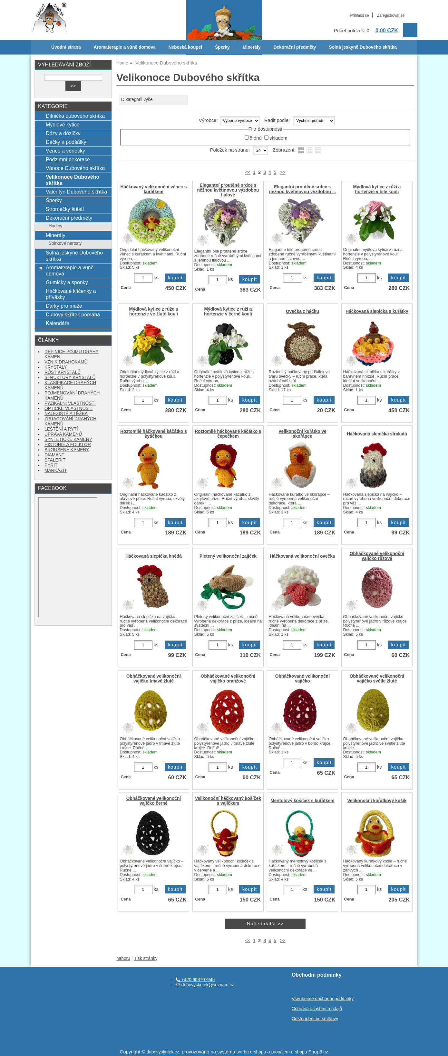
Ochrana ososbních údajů (317, 1008)
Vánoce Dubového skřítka (75, 168)
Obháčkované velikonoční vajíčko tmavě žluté (153, 678)
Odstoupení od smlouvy (315, 1018)
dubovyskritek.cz (162, 1052)
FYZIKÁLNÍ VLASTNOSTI (70, 403)
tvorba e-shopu (251, 1052)
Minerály (252, 47)
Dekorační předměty (295, 47)
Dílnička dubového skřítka (75, 116)
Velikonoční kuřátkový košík (377, 800)
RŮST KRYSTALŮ (62, 372)
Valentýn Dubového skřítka (76, 191)
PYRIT (50, 465)
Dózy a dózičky (63, 133)
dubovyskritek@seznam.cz (205, 984)
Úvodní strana (66, 47)
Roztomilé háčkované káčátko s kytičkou (153, 434)
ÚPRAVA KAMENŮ (63, 434)
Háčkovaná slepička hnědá (153, 556)
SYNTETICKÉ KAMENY (68, 439)
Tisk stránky (146, 958)
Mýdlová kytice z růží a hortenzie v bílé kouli (377, 189)
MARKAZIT (55, 470)
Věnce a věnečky (65, 151)
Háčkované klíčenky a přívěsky (71, 294)
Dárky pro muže (64, 306)
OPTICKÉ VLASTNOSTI (68, 408)
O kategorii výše (136, 99)
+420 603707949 (195, 979)
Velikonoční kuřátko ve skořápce (302, 434)
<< (247, 172)
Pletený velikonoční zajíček (228, 556)
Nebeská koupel (185, 47)
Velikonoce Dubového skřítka (72, 180)
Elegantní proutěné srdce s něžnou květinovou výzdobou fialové (228, 190)
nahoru (123, 958)
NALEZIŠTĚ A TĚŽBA (66, 413)
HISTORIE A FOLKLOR (67, 444)
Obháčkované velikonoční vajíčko (302, 678)
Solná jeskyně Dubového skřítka (362, 47)
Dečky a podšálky (66, 142)
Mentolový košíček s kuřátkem (302, 800)
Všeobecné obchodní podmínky (323, 998)
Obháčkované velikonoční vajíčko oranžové (228, 678)
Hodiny (56, 226)
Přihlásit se (359, 15)
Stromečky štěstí (65, 209)
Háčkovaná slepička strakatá (377, 434)
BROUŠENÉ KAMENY (66, 449)
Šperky (222, 47)
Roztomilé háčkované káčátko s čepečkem (228, 434)
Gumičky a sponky (67, 282)
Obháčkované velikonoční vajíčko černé (153, 801)
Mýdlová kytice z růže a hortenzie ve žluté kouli (153, 311)
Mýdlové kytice (63, 124)
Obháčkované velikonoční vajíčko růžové (377, 556)
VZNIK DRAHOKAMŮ (65, 362)
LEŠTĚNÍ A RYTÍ (61, 429)
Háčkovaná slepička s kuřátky (377, 311)
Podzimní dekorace (68, 159)
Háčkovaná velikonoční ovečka (302, 556)
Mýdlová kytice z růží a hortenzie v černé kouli (228, 311)
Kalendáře (57, 323)
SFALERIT (54, 460)
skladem (278, 138)
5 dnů (256, 138)
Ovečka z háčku (302, 311)
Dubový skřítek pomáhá (73, 314)
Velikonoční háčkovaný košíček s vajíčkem (228, 801)
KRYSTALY (55, 367)
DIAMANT (54, 455)
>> (282, 172)
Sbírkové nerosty (65, 243)
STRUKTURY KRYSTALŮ (69, 377)
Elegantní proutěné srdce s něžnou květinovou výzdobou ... (302, 189)
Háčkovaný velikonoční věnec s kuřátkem (154, 189)
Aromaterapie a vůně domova (125, 47)
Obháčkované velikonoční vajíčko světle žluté (377, 678)
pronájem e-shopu (289, 1052)
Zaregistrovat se (390, 15)
